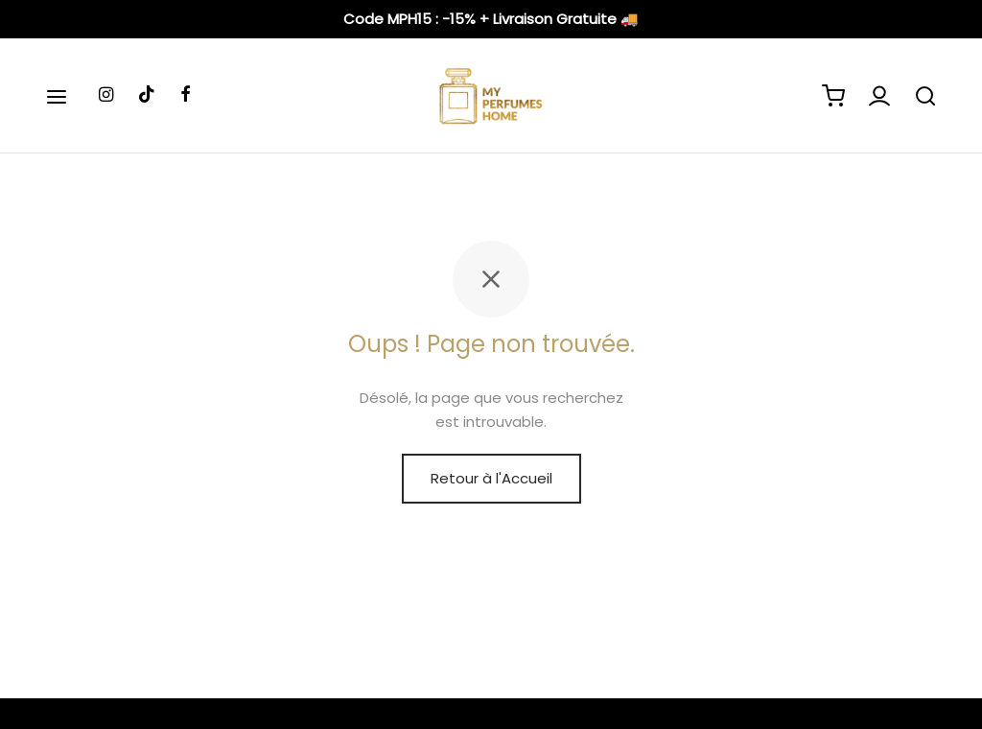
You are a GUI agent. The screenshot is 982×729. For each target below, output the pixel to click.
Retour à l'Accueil (491, 478)
